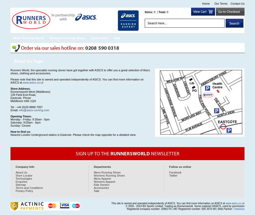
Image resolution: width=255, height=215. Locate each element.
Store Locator (24, 175)
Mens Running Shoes (28, 38)
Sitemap (21, 184)
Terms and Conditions (29, 187)
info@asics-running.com (34, 110)
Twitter (173, 175)
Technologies (24, 178)
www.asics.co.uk (33, 82)
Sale (117, 38)
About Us (21, 172)
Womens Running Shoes (67, 38)
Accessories (100, 38)
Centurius (239, 209)
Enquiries (21, 181)
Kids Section (101, 184)
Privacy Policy (24, 190)
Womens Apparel (104, 181)
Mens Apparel (102, 178)
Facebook (175, 172)
